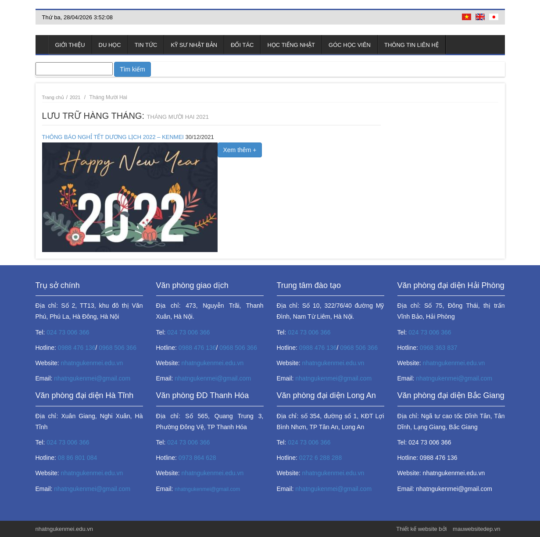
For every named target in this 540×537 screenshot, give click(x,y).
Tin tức (146, 45)
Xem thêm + (240, 149)
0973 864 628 (197, 457)
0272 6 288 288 (320, 457)
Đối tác (242, 45)
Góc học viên (350, 45)
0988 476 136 (77, 347)
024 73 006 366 (67, 332)
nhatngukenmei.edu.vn (92, 362)
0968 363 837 (439, 347)
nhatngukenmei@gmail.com (92, 378)
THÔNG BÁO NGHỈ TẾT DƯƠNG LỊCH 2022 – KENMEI (113, 137)
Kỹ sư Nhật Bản (194, 45)
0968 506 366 (117, 347)
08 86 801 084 (77, 457)
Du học (110, 45)
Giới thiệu (70, 45)
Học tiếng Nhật (291, 45)
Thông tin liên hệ (411, 45)
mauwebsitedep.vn (476, 529)
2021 (75, 97)
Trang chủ (42, 44)
